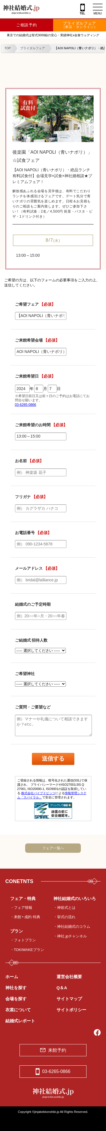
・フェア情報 (21, 907)
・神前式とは (64, 907)
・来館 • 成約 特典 (25, 917)
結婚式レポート (20, 1020)
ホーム (11, 976)
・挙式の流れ (64, 917)
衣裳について (18, 1009)
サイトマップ (69, 998)
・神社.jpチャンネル (70, 936)
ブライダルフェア (79, 25)
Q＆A (62, 987)
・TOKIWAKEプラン (27, 950)
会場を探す (16, 998)
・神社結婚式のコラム (71, 926)
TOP (8, 48)
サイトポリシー (71, 1009)
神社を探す (16, 987)
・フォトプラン (23, 940)
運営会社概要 (69, 976)
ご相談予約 (26, 25)
